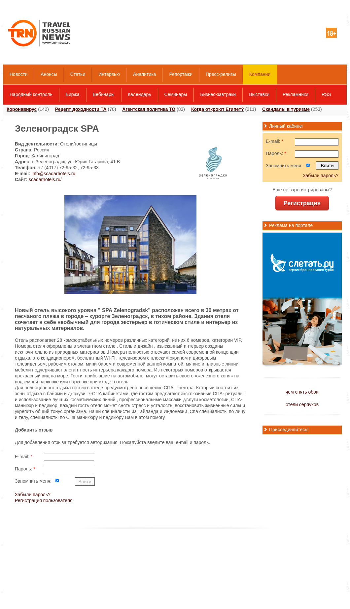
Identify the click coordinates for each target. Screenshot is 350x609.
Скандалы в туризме (286, 109)
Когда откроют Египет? (217, 109)
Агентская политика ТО (148, 109)
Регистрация (302, 203)
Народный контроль (31, 94)
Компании (259, 74)
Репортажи (180, 74)
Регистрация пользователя (43, 500)
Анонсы (49, 74)
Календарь (139, 94)
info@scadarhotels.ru (54, 173)
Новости (18, 74)
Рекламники (295, 94)
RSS (326, 94)
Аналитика (144, 74)
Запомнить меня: (33, 481)
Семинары (175, 94)
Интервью (109, 74)
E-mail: (23, 456)
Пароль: (25, 468)
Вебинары (104, 94)
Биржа (73, 94)
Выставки (259, 94)
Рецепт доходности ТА (81, 109)
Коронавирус (22, 109)
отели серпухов (302, 404)
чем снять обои (302, 392)
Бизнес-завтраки (218, 94)
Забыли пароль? (33, 494)
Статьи (77, 74)
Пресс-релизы (221, 74)
